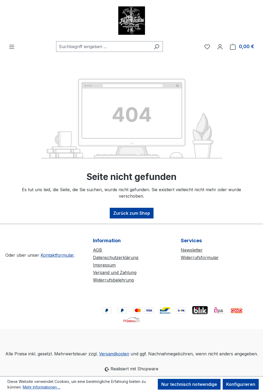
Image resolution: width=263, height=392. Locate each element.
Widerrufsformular (200, 257)
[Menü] (11, 46)
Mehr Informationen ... (41, 387)
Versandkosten (114, 353)
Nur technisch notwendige (189, 384)
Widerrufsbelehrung (113, 280)
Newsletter (192, 250)
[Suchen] (156, 46)
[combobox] (103, 46)
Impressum (104, 265)
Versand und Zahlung (114, 272)
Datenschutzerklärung (115, 257)
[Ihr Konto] (220, 46)
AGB (97, 250)
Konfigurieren (240, 384)
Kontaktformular (57, 255)
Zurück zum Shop (131, 213)
